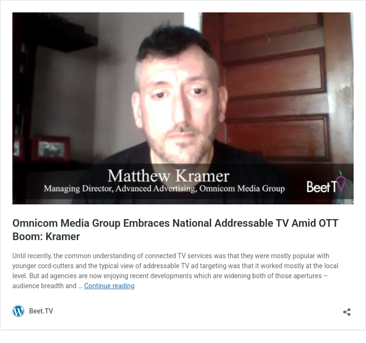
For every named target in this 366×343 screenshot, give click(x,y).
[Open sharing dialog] (347, 309)
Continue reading (109, 286)
